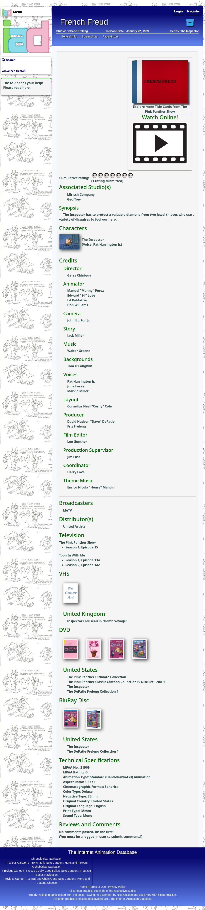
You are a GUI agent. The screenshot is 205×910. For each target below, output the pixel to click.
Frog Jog (85, 870)
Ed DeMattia (77, 300)
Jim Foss (73, 457)
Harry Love (76, 472)
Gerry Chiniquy (79, 275)
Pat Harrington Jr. (107, 244)
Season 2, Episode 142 (82, 565)
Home (83, 886)
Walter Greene (78, 351)
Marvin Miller (77, 391)
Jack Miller (75, 335)
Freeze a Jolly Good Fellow (43, 870)
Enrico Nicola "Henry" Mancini (91, 487)
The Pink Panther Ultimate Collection (96, 677)
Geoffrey (74, 199)
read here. (22, 87)
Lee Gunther (77, 441)
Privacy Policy (117, 886)
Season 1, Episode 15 (81, 547)
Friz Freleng (76, 426)
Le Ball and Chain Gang (42, 878)
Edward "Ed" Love (81, 295)
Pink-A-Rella (37, 862)
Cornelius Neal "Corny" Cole (89, 406)
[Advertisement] (25, 121)
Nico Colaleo (125, 894)
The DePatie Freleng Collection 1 (93, 691)
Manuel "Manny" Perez (85, 290)
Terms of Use (97, 886)
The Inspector (93, 239)
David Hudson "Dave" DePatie (91, 421)
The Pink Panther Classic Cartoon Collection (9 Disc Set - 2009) (116, 682)
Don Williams (77, 305)
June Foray (75, 386)
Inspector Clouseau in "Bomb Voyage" (97, 621)
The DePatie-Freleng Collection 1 (93, 751)
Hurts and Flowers (76, 862)
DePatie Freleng (77, 31)
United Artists (74, 526)
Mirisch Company (81, 194)
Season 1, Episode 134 (82, 560)
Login (178, 11)
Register (193, 11)
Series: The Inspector (184, 31)
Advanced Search (14, 71)
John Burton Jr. (78, 320)
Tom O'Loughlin (79, 366)
